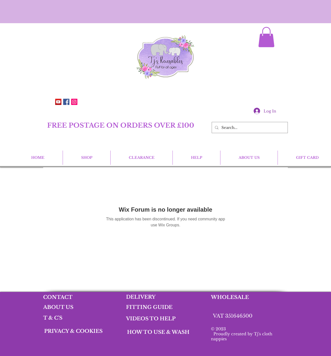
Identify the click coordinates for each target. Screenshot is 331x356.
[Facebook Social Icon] (66, 102)
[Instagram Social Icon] (74, 102)
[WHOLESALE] (239, 297)
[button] (266, 37)
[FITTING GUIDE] (152, 307)
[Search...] (249, 127)
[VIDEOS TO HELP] (151, 318)
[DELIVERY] (147, 297)
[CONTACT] (65, 297)
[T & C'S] (61, 318)
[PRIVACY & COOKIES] (73, 331)
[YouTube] (58, 102)
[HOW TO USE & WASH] (158, 332)
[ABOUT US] (63, 307)
